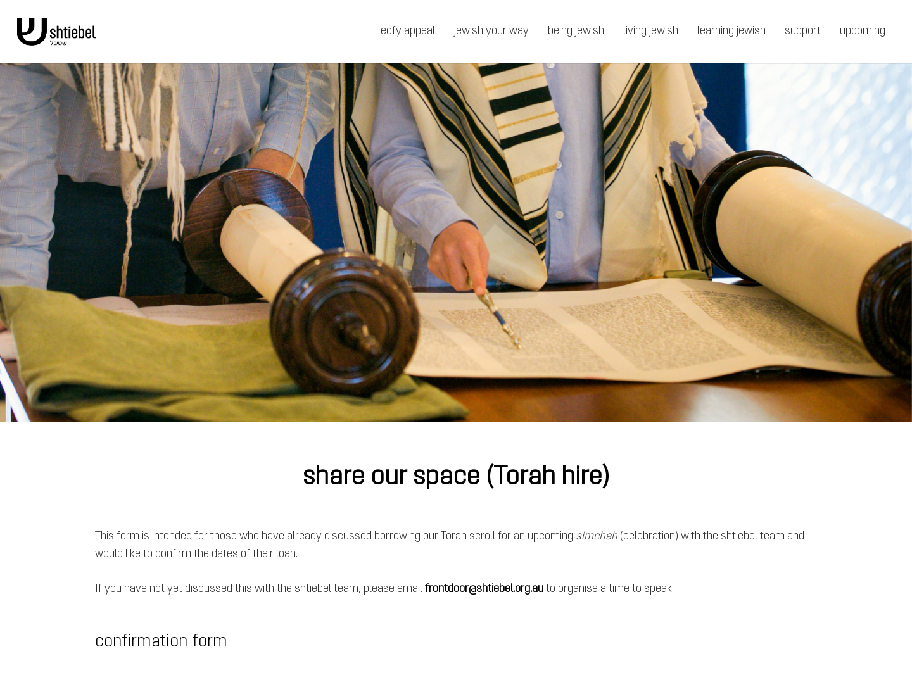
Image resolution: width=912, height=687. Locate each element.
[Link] (56, 32)
